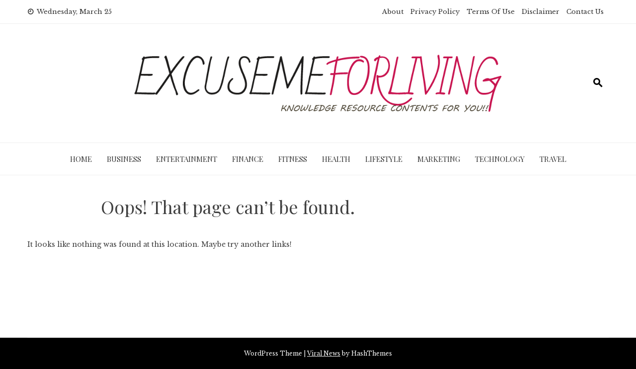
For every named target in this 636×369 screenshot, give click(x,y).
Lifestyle (383, 159)
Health (336, 159)
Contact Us (585, 11)
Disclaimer (540, 11)
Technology (500, 159)
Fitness (292, 159)
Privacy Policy (435, 11)
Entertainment (186, 159)
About (392, 11)
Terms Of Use (491, 11)
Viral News (323, 353)
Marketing (438, 159)
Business (124, 159)
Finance (247, 159)
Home (81, 159)
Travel (553, 159)
